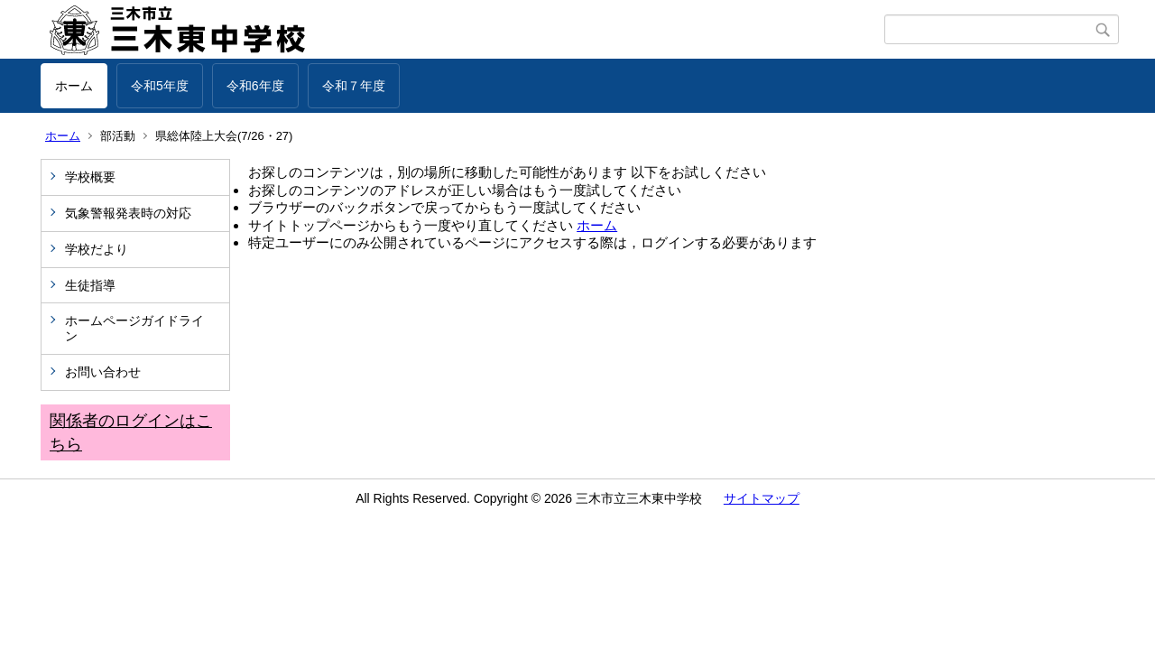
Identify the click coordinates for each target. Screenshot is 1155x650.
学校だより (96, 249)
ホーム (74, 86)
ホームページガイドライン (134, 328)
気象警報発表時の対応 (128, 213)
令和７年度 (353, 86)
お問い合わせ (103, 372)
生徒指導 (90, 285)
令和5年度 (160, 86)
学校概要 (90, 177)
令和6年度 (255, 86)
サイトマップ (761, 498)
